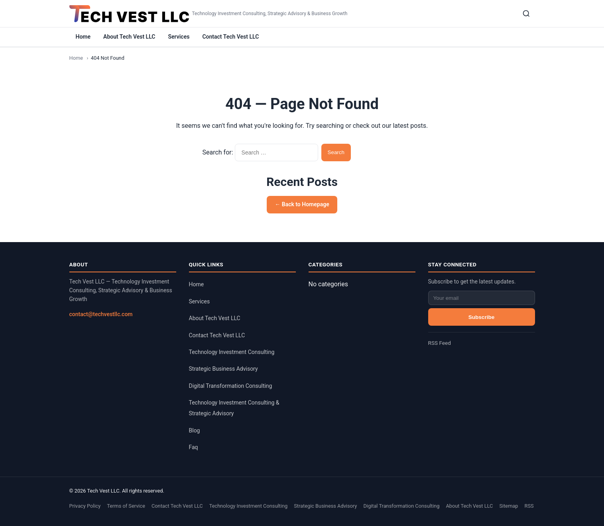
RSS (529, 506)
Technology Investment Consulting (232, 352)
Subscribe (481, 317)
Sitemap (508, 506)
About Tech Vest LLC (129, 36)
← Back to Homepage (302, 204)
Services (178, 36)
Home (83, 36)
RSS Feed (439, 343)
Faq (193, 447)
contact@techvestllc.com (101, 314)
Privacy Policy (85, 506)
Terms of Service (126, 506)
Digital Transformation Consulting (230, 386)
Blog (194, 430)
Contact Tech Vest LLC (230, 36)
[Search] (526, 13)
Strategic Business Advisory (223, 369)
